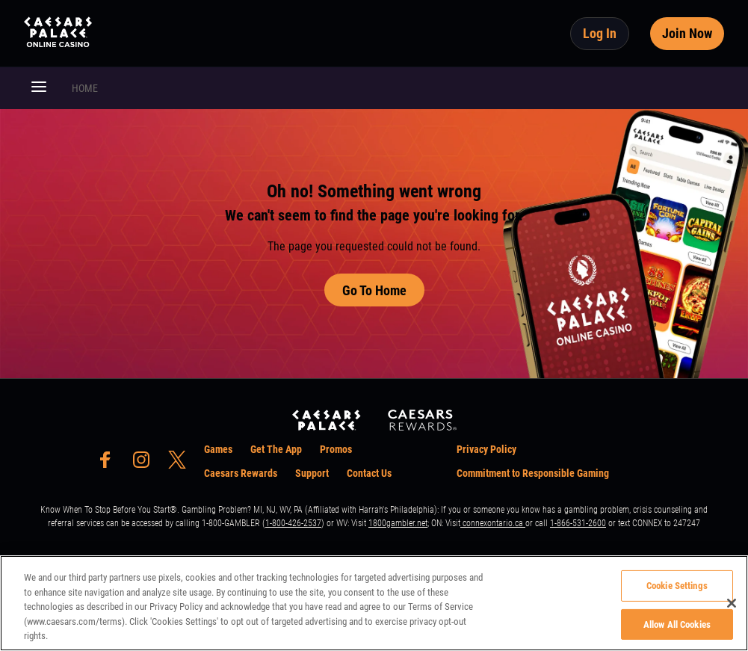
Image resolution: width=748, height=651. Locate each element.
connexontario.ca (492, 523)
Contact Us (369, 473)
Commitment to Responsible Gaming (533, 473)
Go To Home (374, 290)
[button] (39, 88)
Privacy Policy (486, 449)
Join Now (687, 33)
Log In (599, 33)
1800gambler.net (397, 523)
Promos (336, 449)
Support (312, 473)
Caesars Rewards (240, 473)
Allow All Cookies (677, 624)
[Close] (731, 603)
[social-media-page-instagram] (145, 463)
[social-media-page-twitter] (181, 463)
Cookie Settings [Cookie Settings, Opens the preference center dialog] (677, 585)
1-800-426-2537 (293, 523)
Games (218, 449)
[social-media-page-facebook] (109, 463)
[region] (374, 603)
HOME (85, 88)
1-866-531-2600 (578, 523)
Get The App (276, 449)
